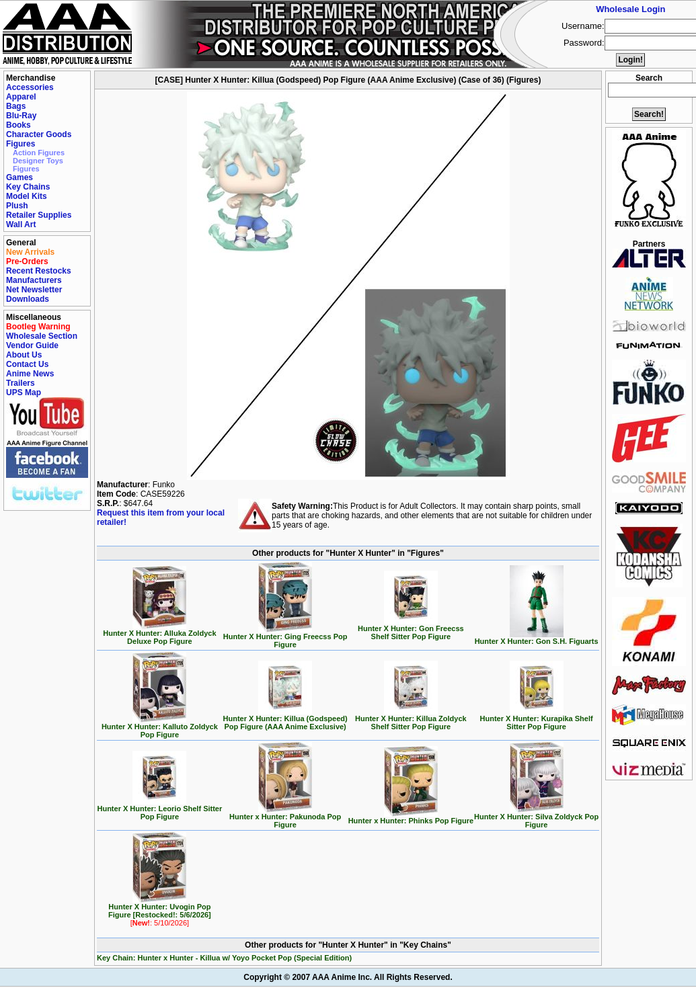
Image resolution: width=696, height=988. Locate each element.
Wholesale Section (41, 336)
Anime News (30, 373)
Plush (17, 205)
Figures (20, 144)
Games (19, 177)
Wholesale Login (630, 9)
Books (18, 125)
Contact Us (27, 364)
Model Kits (26, 196)
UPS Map (23, 392)
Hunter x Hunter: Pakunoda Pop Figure (285, 817)
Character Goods (38, 134)
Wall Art (21, 224)
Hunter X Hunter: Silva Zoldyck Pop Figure (536, 817)
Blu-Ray (21, 115)
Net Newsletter (34, 289)
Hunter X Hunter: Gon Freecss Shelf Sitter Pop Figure (411, 629)
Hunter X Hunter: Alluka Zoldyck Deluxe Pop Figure (159, 633)
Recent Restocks (38, 271)
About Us (24, 355)
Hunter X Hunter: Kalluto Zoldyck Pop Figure (160, 727)
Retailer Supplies (38, 215)
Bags (16, 106)
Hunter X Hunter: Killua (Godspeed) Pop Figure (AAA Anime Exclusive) (285, 719)
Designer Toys (38, 161)
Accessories (30, 87)
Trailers (20, 383)
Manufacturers (34, 280)
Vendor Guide (32, 345)
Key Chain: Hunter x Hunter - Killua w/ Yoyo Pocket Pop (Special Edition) (224, 958)
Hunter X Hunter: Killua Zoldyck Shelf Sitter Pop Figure (411, 719)
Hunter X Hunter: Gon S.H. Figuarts (536, 637)
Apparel (21, 96)
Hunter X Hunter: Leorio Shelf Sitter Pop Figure (159, 809)
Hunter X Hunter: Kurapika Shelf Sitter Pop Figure (536, 719)
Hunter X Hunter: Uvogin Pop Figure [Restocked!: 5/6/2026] (159, 911)
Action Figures (39, 153)
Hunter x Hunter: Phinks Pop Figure (410, 817)
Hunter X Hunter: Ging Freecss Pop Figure (285, 637)
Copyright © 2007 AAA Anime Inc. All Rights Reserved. (347, 977)
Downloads (27, 299)
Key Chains (28, 187)
